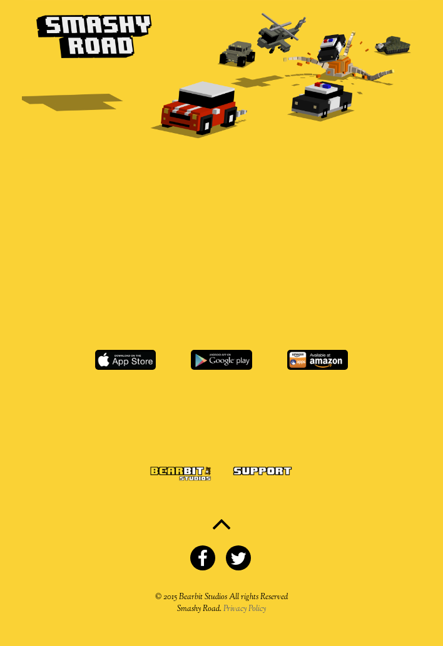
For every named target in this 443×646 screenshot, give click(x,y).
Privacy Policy (244, 609)
